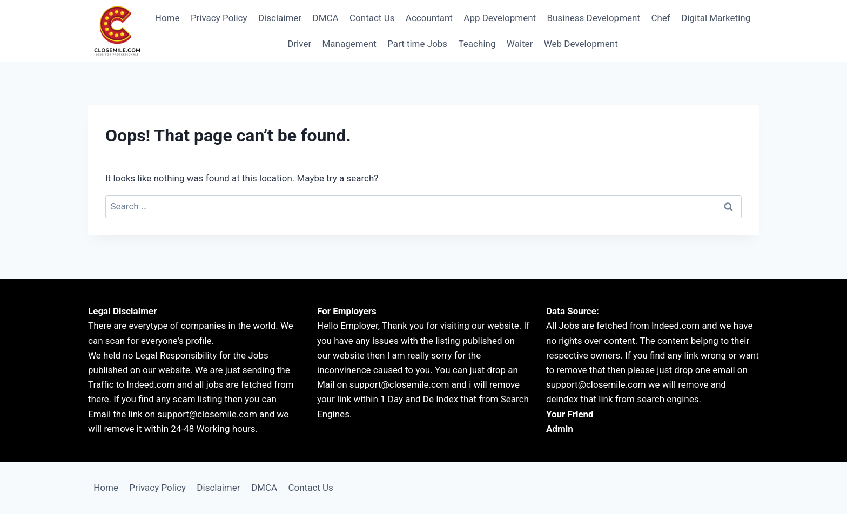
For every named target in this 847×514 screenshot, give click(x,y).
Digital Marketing (715, 17)
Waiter (520, 43)
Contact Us (371, 17)
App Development (499, 17)
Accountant (429, 17)
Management (349, 43)
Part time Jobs (417, 43)
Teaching (477, 43)
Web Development (581, 43)
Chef (660, 17)
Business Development (594, 17)
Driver (299, 43)
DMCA (325, 17)
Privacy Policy (219, 17)
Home (167, 17)
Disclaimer (279, 17)
